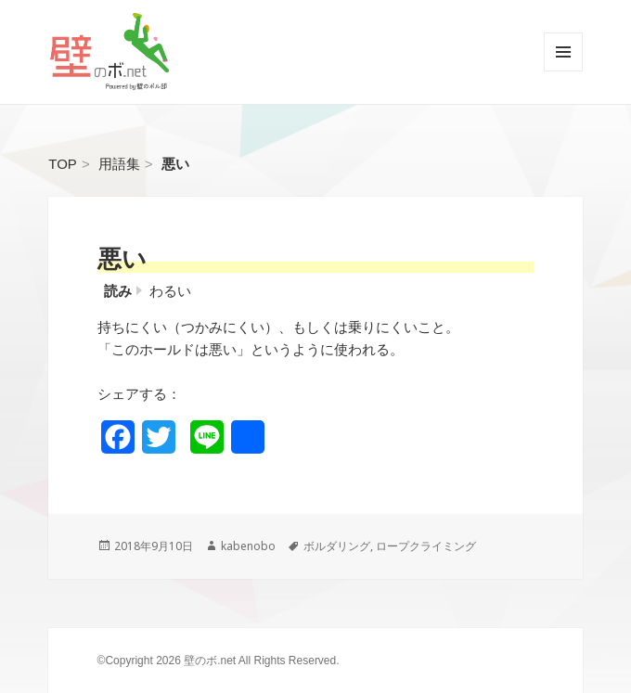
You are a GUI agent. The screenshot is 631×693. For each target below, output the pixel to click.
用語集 (119, 164)
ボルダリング (336, 546)
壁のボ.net (210, 660)
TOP (62, 164)
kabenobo (248, 546)
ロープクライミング (426, 546)
